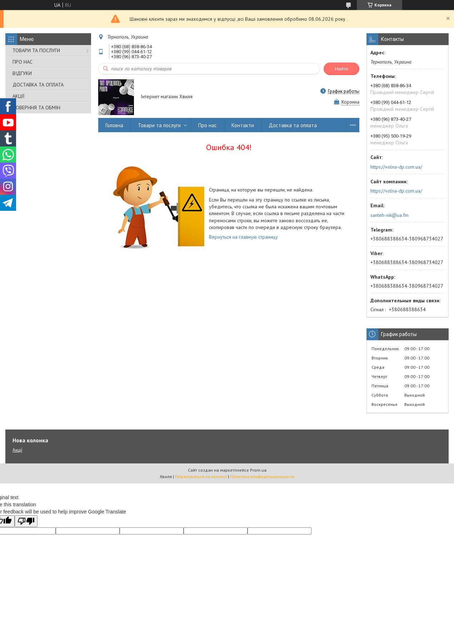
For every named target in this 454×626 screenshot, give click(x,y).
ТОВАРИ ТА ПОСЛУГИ (36, 50)
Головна (114, 125)
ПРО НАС (23, 62)
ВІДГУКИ (22, 73)
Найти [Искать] (341, 68)
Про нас (207, 125)
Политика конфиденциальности (262, 476)
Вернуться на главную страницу (243, 237)
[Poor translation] (26, 521)
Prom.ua (258, 470)
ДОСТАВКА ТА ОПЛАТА (38, 84)
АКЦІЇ (18, 96)
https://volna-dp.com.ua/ (396, 167)
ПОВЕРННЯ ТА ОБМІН (36, 107)
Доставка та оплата (293, 125)
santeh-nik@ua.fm (389, 215)
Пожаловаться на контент (201, 476)
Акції (17, 450)
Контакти (242, 125)
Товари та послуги (159, 125)
